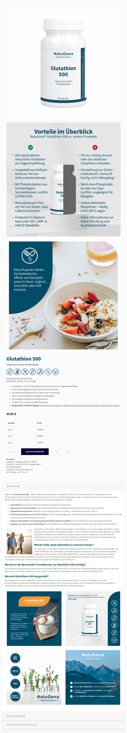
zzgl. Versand (22, 472)
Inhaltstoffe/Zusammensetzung (21, 724)
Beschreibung (13, 486)
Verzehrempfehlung (16, 716)
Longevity (27, 402)
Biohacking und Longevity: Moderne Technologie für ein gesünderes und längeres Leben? (79, 405)
